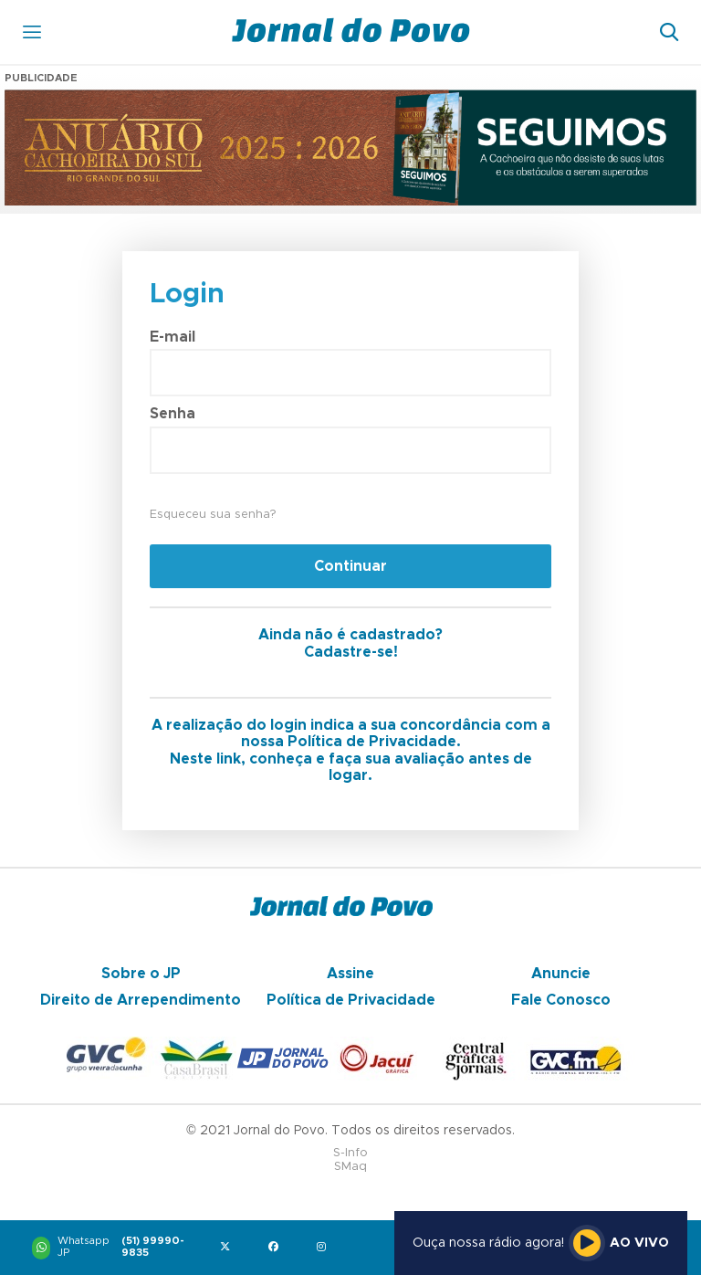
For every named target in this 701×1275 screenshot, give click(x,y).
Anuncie (561, 973)
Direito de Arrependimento (140, 1000)
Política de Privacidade (351, 1000)
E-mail (172, 337)
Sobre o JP (141, 973)
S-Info (350, 1153)
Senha (172, 413)
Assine (350, 973)
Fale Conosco (561, 1000)
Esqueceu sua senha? (213, 515)
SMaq (350, 1167)
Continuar (350, 566)
